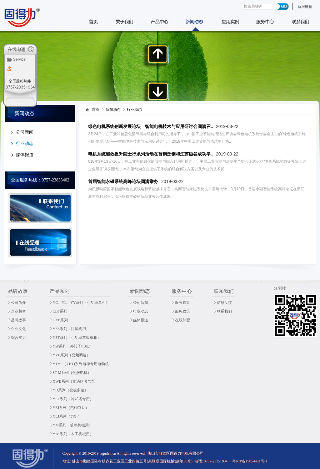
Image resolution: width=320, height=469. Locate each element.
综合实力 (18, 337)
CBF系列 (60, 311)
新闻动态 (140, 291)
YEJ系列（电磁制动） (71, 407)
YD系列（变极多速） (70, 390)
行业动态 (24, 143)
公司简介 (18, 302)
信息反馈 (224, 302)
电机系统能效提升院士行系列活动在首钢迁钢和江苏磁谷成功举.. (150, 154)
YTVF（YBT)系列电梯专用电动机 (81, 364)
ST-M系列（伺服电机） (72, 372)
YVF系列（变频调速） (71, 355)
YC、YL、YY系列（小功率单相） (81, 302)
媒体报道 (24, 154)
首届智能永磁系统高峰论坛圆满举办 (123, 181)
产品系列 (60, 291)
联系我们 (224, 291)
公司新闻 (24, 132)
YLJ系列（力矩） (67, 416)
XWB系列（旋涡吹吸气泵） (76, 381)
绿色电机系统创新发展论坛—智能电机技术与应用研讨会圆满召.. (150, 126)
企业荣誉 (18, 311)
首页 (95, 110)
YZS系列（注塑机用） (71, 329)
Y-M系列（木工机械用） (73, 434)
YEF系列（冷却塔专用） (73, 399)
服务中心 (182, 291)
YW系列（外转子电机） (73, 346)
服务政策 (182, 302)
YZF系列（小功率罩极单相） (77, 337)
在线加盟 (182, 320)
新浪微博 (305, 6)
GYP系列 (60, 320)
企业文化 (18, 329)
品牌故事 (18, 291)
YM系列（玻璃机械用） (72, 425)
